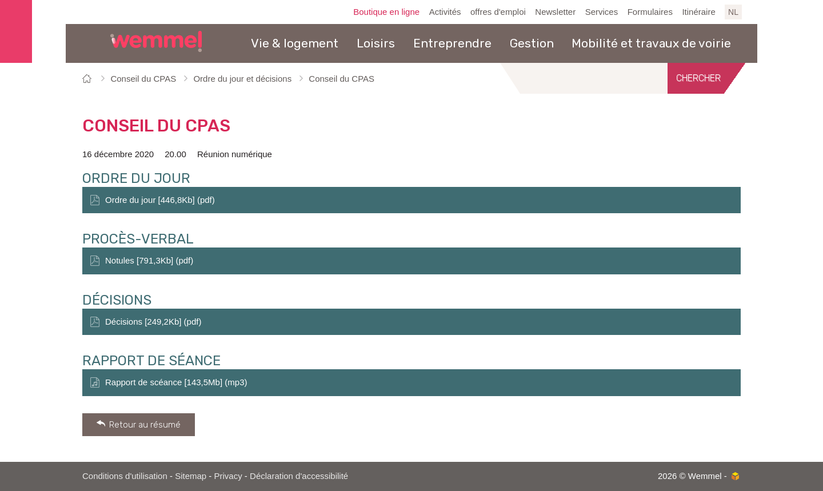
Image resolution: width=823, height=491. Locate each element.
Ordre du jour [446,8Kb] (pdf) (160, 200)
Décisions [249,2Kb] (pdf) (153, 321)
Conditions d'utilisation (124, 476)
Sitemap (190, 476)
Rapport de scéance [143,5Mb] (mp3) (176, 382)
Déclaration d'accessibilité (299, 476)
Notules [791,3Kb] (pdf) (149, 260)
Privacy (228, 476)
